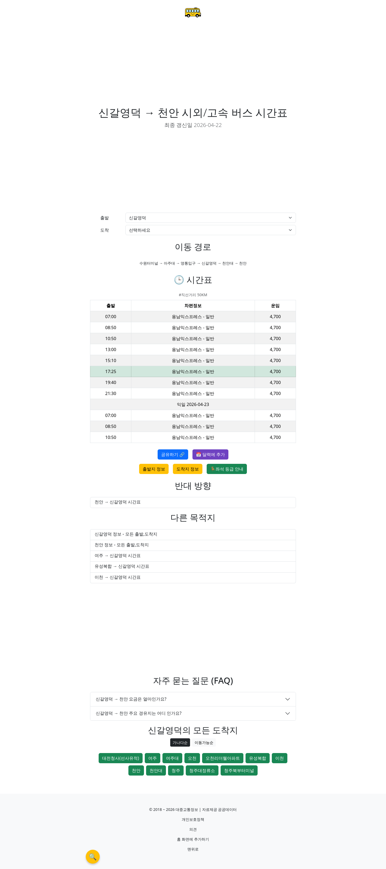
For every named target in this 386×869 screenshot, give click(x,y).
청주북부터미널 (239, 770)
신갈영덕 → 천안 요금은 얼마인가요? (131, 699)
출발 (104, 218)
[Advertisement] (193, 65)
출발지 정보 (154, 469)
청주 (176, 770)
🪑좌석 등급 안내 (226, 469)
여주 (152, 758)
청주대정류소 (202, 770)
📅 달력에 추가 (210, 454)
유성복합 (257, 758)
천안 (136, 770)
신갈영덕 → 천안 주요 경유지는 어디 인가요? (138, 713)
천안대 (156, 770)
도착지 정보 (187, 469)
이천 (279, 758)
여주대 (172, 758)
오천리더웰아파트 (223, 758)
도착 (104, 230)
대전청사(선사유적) (120, 758)
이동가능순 (204, 742)
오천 (192, 758)
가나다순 (180, 742)
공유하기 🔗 (173, 454)
